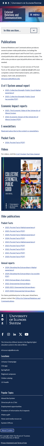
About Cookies (7, 430)
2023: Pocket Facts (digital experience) (20, 242)
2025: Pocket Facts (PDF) (15, 231)
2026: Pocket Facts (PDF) (15, 142)
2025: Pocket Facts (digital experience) (20, 227)
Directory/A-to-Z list (9, 402)
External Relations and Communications (13, 15)
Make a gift (5, 415)
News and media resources (11, 419)
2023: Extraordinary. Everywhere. (17, 280)
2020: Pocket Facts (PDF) (15, 256)
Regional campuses (8, 374)
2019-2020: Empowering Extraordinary (20, 291)
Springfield (5, 370)
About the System (8, 398)
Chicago (4, 366)
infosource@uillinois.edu (10, 79)
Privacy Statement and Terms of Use (14, 443)
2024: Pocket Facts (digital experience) (20, 235)
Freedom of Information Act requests (15, 410)
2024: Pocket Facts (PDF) (15, 238)
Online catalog (6, 378)
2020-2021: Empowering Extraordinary (20, 287)
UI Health (5, 382)
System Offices (7, 423)
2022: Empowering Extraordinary (17, 283)
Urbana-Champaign (8, 362)
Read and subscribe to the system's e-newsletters (20, 131)
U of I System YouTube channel (28, 154)
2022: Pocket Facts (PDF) (15, 249)
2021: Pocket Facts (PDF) (15, 253)
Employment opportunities (11, 406)
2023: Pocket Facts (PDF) (15, 245)
